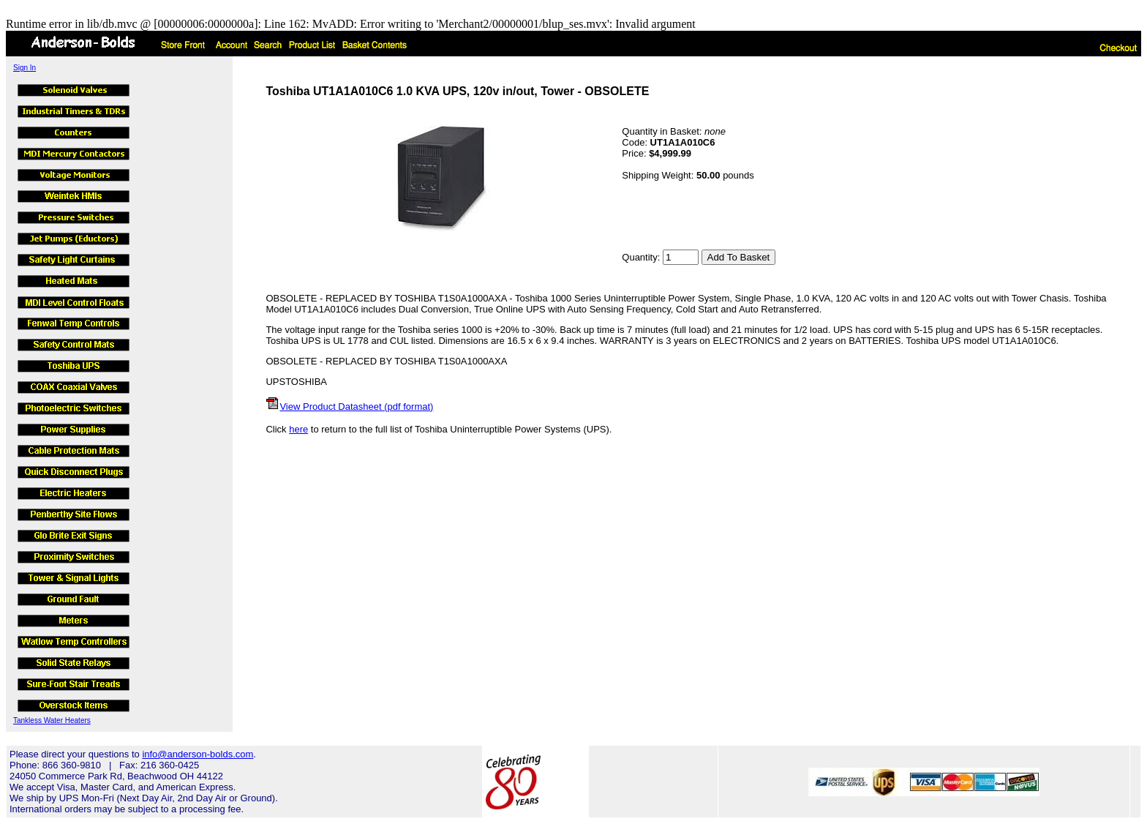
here (298, 429)
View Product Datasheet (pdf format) (356, 406)
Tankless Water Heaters (52, 720)
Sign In (24, 68)
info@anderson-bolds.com (197, 754)
